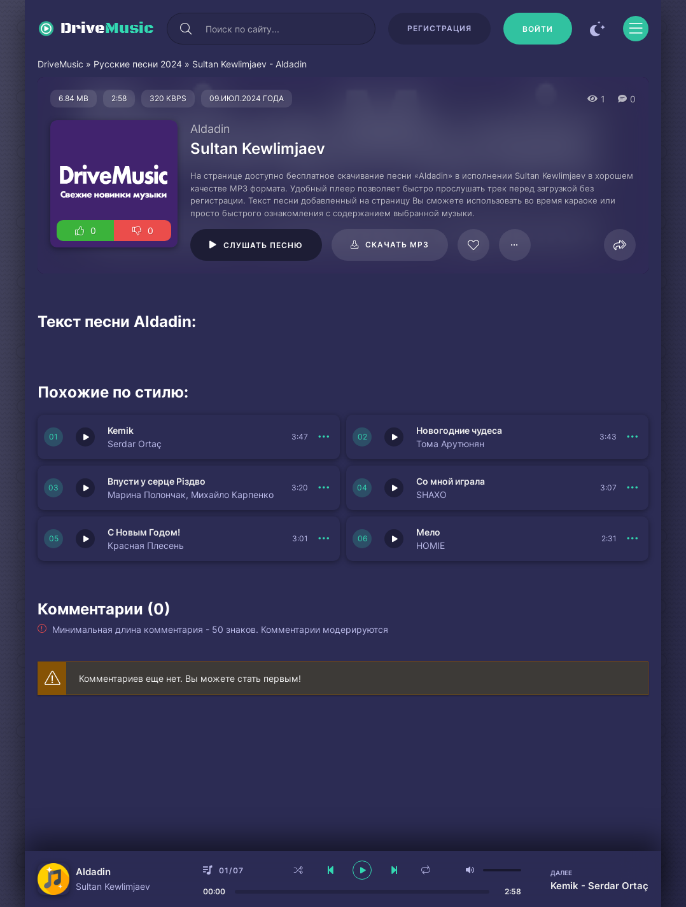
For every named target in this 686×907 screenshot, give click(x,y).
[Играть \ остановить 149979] (85, 539)
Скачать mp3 (397, 244)
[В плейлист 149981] (323, 487)
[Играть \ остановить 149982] (394, 437)
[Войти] (537, 29)
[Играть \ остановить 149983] (85, 437)
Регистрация (439, 28)
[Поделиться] (620, 245)
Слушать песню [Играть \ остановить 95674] (263, 245)
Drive (107, 28)
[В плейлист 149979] (323, 538)
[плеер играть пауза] (362, 870)
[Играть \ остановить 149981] (85, 488)
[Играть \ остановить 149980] (394, 488)
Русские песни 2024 (138, 64)
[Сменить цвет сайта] (597, 28)
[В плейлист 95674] (515, 245)
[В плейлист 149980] (632, 487)
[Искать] (186, 29)
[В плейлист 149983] (323, 437)
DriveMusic (60, 64)
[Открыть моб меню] (635, 28)
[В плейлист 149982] (632, 437)
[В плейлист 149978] (632, 538)
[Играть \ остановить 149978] (394, 539)
